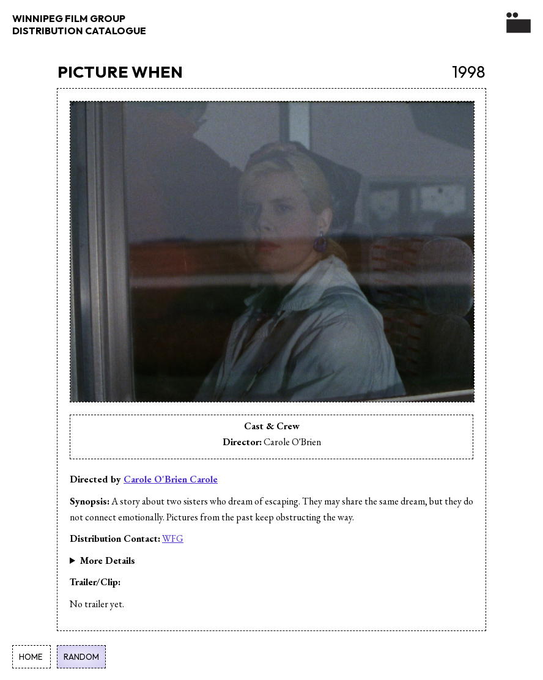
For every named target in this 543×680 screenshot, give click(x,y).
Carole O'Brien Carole (171, 479)
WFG (172, 538)
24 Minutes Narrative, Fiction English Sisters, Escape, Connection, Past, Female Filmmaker (271, 561)
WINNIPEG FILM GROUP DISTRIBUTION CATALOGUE (79, 24)
